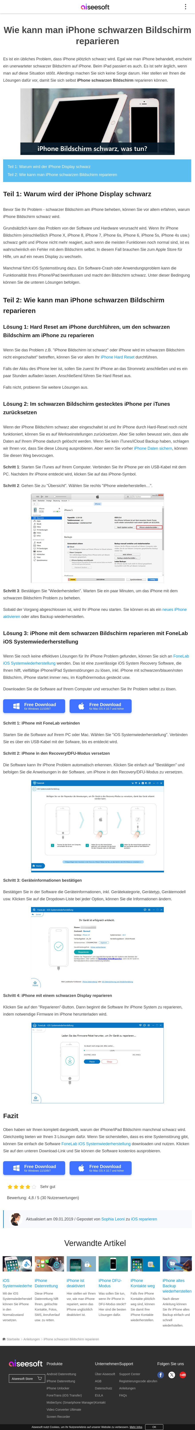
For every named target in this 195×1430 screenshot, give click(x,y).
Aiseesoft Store (27, 1378)
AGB (98, 1381)
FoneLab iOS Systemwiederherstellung (96, 1144)
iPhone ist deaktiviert (76, 1283)
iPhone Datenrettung (46, 1283)
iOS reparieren (144, 1219)
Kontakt (100, 1402)
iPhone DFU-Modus (110, 1283)
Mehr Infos (136, 1427)
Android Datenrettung (61, 1374)
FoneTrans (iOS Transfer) (64, 1395)
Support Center (129, 1374)
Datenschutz (103, 1388)
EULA (99, 1395)
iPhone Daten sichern (153, 448)
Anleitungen (31, 1339)
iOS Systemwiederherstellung (17, 1283)
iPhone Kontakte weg (143, 1283)
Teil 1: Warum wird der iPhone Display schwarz (49, 166)
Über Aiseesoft (105, 1374)
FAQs (123, 1395)
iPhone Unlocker (58, 1388)
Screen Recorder (58, 1416)
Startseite (11, 1339)
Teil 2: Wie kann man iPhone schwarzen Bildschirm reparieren (62, 174)
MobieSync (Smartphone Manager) (71, 1402)
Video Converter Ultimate (64, 1409)
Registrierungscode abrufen (138, 1381)
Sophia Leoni (113, 1219)
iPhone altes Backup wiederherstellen (177, 1285)
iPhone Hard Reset (118, 357)
